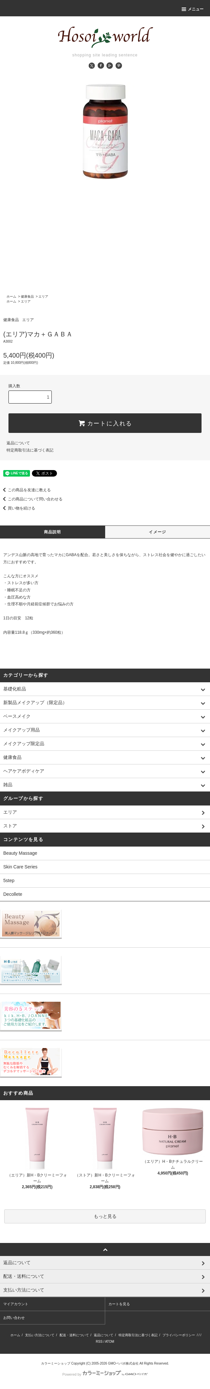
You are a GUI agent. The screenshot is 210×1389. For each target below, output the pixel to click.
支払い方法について (39, 1335)
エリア (43, 296)
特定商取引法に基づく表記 (30, 450)
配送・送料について (74, 1335)
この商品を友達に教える (25, 490)
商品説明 (52, 532)
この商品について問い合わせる (31, 499)
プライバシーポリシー (178, 1335)
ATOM (109, 1341)
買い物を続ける (17, 508)
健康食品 (27, 296)
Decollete (12, 894)
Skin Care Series (20, 866)
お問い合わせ (14, 1318)
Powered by (104, 1374)
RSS (99, 1341)
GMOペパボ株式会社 (123, 1363)
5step (8, 880)
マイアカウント (15, 1304)
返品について (18, 443)
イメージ (157, 532)
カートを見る (119, 1304)
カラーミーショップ (55, 1363)
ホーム (11, 296)
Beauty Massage (20, 853)
